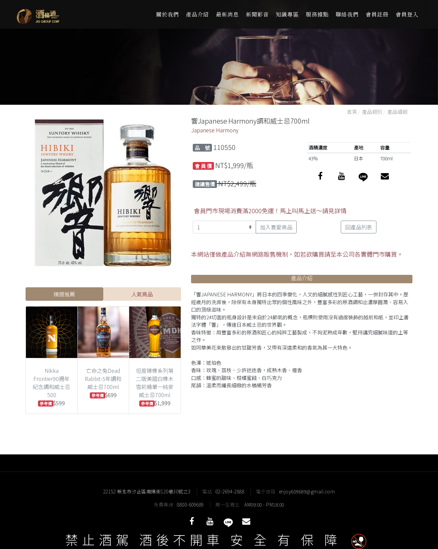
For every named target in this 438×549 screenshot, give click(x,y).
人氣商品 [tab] (142, 294)
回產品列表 (358, 227)
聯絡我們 (347, 14)
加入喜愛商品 (276, 227)
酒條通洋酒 (57, 14)
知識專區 (287, 14)
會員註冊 (377, 14)
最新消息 (227, 14)
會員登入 (407, 14)
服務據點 (317, 14)
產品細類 (397, 111)
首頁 (352, 111)
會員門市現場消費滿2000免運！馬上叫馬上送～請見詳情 (270, 210)
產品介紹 (197, 14)
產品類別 (372, 111)
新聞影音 (257, 14)
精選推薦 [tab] (64, 294)
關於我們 (167, 14)
